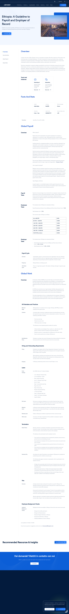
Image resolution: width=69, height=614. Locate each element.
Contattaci (34, 563)
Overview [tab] (5, 51)
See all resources (59, 542)
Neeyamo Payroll (59, 162)
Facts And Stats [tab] (6, 55)
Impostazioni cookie (49, 609)
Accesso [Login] (60, 1)
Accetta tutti (60, 609)
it (64, 1)
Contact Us (6, 33)
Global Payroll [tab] (5, 59)
